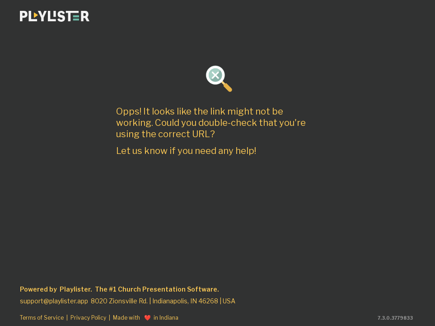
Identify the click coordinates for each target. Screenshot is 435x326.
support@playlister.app (54, 301)
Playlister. (76, 289)
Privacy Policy (88, 318)
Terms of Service (42, 318)
